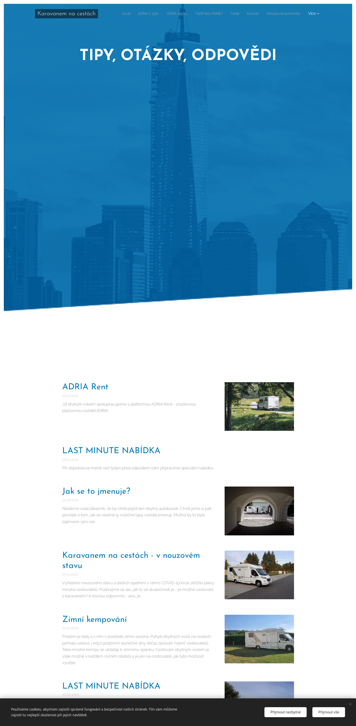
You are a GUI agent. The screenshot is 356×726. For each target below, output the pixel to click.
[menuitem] (155, 14)
